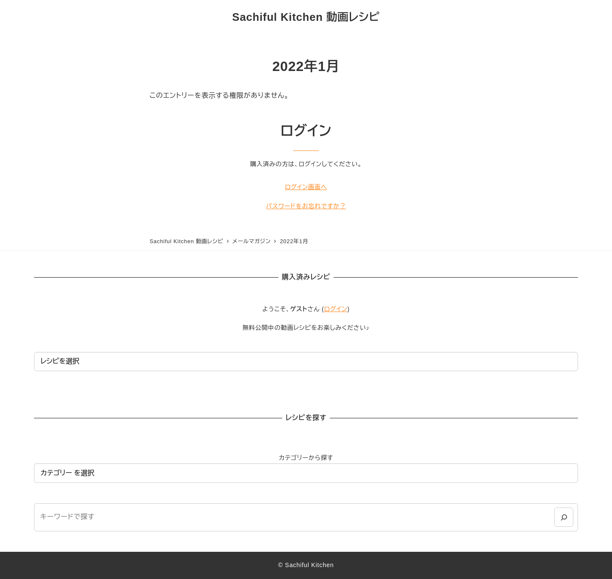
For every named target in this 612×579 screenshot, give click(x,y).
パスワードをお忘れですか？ (306, 206)
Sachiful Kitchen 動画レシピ (306, 17)
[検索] (563, 517)
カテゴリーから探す (306, 457)
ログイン (336, 309)
